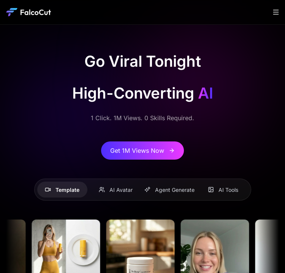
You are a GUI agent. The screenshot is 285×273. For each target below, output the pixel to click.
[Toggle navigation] (276, 12)
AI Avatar (116, 190)
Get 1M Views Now (142, 150)
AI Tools (223, 190)
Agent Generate (169, 190)
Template (62, 190)
